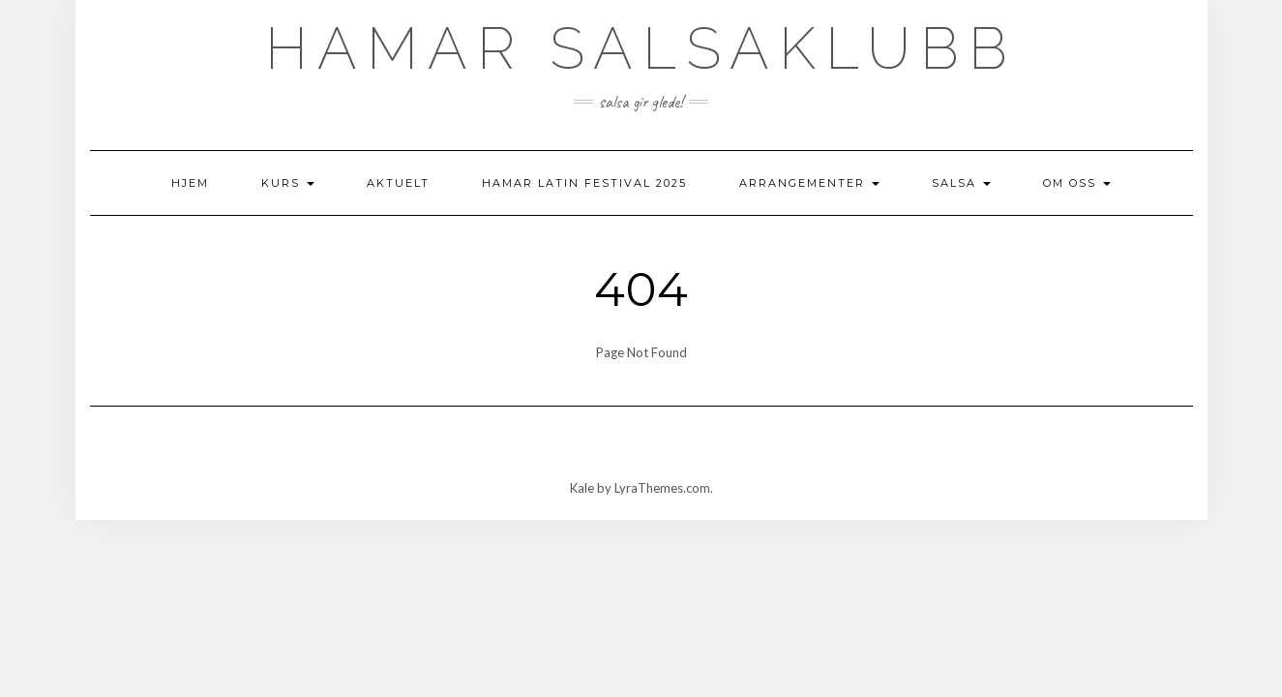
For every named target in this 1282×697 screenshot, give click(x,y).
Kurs (287, 183)
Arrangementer (809, 183)
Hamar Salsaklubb (641, 48)
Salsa (961, 183)
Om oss (1077, 183)
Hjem (190, 183)
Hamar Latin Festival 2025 (584, 183)
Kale (582, 488)
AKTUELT (398, 183)
